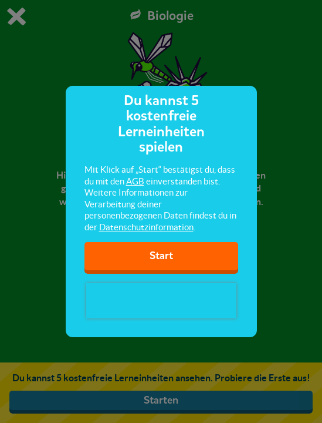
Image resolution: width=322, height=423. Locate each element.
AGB (135, 181)
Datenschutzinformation (146, 227)
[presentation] (161, 300)
